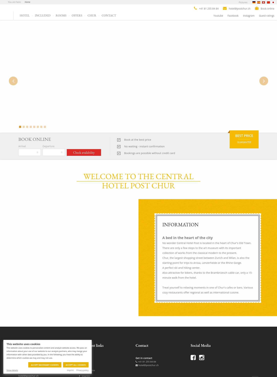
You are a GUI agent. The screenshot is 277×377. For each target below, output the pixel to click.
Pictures (243, 2)
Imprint (70, 370)
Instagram (249, 15)
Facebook (233, 15)
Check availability (84, 153)
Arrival (22, 146)
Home (27, 2)
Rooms (61, 15)
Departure (48, 146)
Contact (109, 15)
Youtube (218, 15)
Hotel (25, 15)
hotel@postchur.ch (147, 365)
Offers (77, 15)
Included (43, 15)
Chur (91, 15)
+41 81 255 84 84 (145, 361)
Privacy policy (82, 370)
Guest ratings (266, 15)
